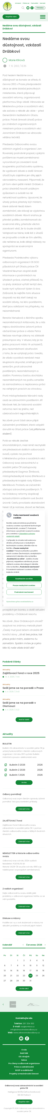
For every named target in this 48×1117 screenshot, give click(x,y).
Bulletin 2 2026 (26, 769)
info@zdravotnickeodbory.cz (23, 1029)
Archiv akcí (24, 988)
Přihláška (40, 8)
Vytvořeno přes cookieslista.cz (19, 602)
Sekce (24, 1060)
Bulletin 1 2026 (26, 774)
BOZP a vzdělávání (24, 1070)
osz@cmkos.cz (27, 1026)
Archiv (24, 782)
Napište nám (11, 16)
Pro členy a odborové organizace (24, 1063)
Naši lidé (24, 1053)
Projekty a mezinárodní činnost (24, 1073)
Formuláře (34, 3)
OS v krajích (24, 1056)
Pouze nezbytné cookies (24, 585)
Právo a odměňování (24, 1067)
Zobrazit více (24, 809)
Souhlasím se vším (24, 578)
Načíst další (24, 719)
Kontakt (42, 3)
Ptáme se (26, 3)
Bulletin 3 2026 (26, 764)
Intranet (18, 3)
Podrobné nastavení (24, 592)
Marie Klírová (14, 60)
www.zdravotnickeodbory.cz (26, 1032)
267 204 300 (28, 1023)
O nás (24, 1049)
